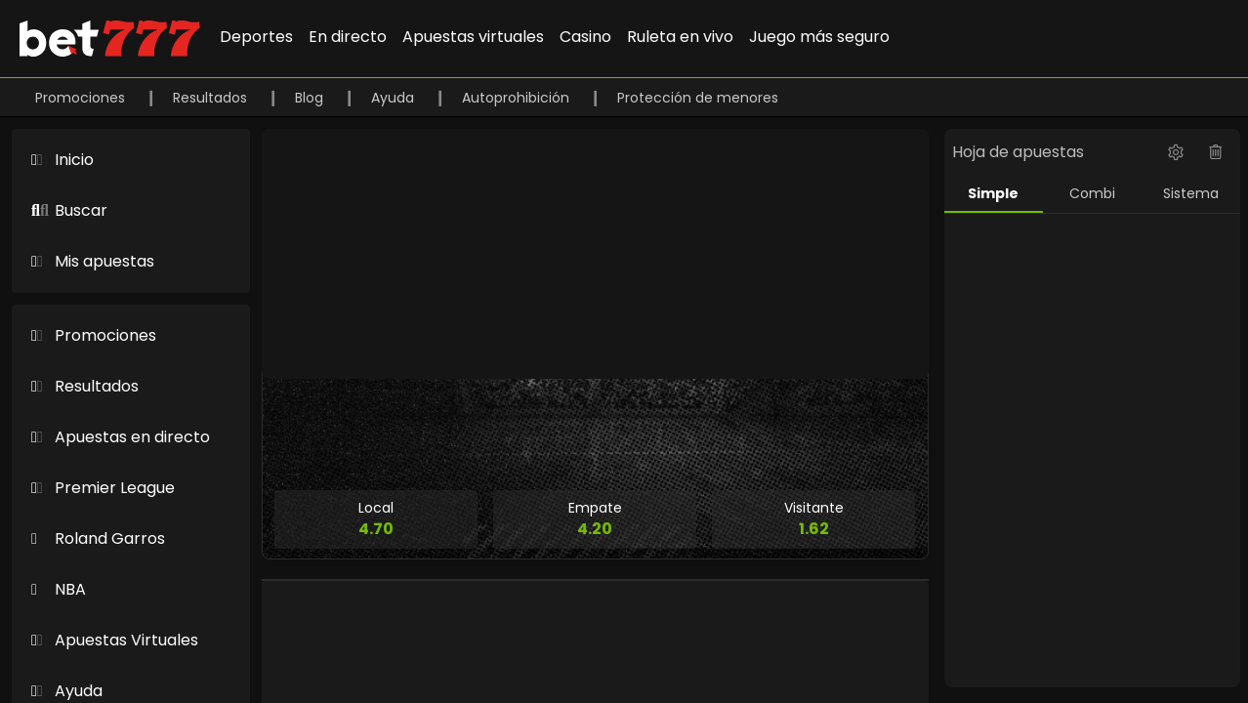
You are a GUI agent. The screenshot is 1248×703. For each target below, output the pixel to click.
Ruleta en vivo (680, 36)
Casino (585, 36)
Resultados (212, 97)
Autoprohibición (517, 97)
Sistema (1191, 193)
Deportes (256, 36)
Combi (1092, 193)
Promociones (82, 97)
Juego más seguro (819, 36)
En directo (348, 36)
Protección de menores (697, 97)
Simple (993, 193)
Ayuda (394, 97)
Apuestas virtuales (473, 36)
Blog (311, 97)
